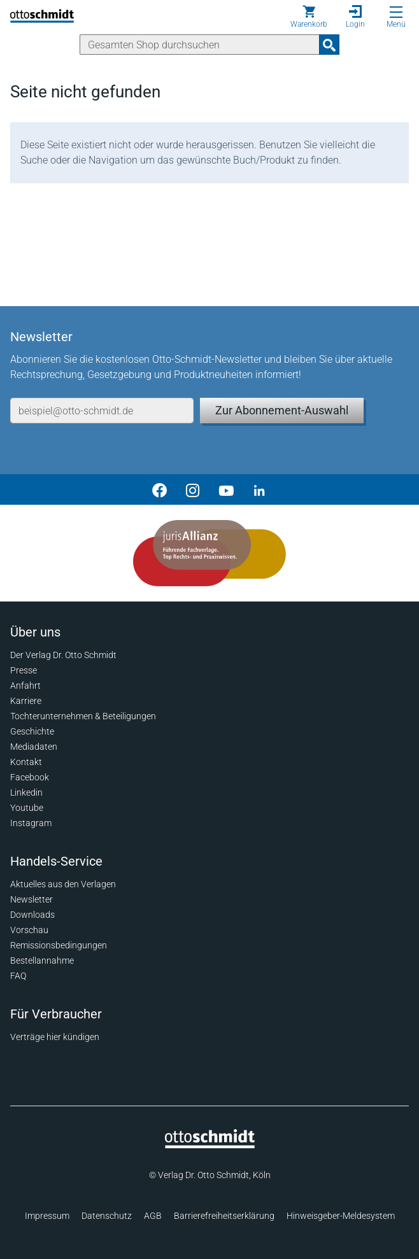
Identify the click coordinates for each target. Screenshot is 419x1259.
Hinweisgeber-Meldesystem (341, 1216)
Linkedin (26, 792)
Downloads (32, 915)
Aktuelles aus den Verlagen (63, 884)
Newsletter (31, 899)
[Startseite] (210, 1145)
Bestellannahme (42, 960)
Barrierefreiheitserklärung (224, 1216)
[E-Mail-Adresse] (102, 410)
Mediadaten (33, 747)
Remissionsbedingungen (58, 945)
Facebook (29, 777)
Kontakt (26, 762)
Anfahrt (25, 685)
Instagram (31, 823)
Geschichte (32, 731)
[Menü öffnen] (396, 12)
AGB (153, 1216)
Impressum (47, 1216)
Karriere (25, 701)
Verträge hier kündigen (54, 1037)
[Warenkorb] (308, 16)
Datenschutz (107, 1216)
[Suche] (200, 44)
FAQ (18, 976)
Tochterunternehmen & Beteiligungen (83, 716)
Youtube (26, 808)
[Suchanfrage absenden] (329, 44)
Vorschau (29, 930)
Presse (23, 670)
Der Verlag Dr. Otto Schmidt (63, 655)
